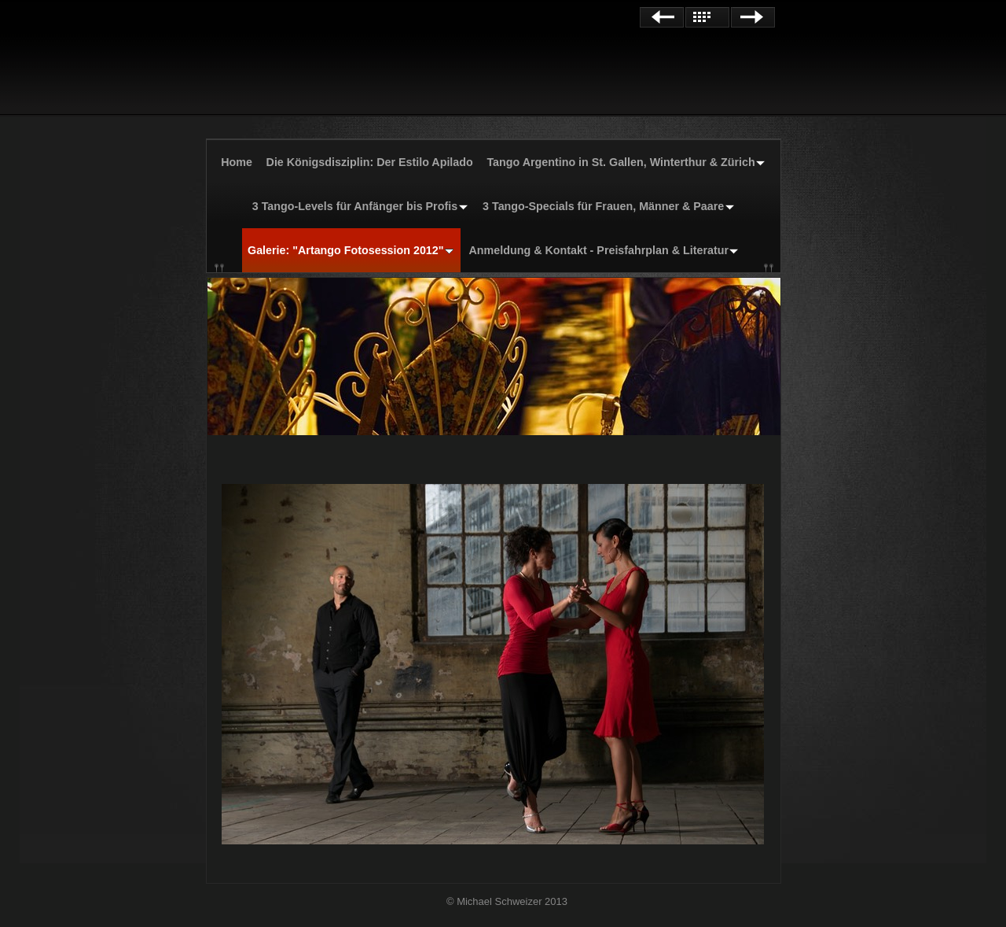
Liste (707, 17)
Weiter (753, 17)
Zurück (662, 17)
